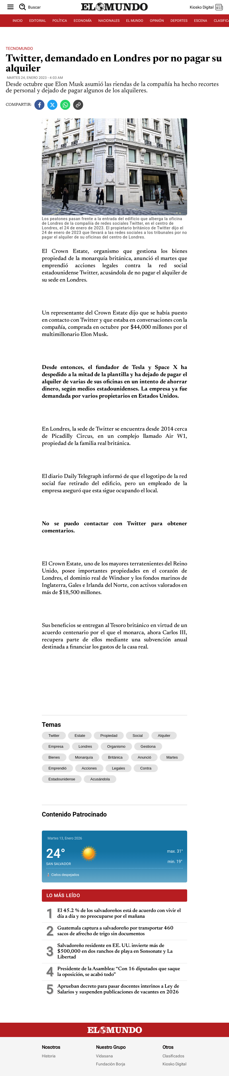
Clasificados (173, 1056)
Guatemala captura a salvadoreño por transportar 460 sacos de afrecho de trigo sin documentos (115, 931)
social (137, 735)
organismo (116, 746)
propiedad (108, 735)
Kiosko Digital (174, 1064)
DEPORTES (179, 21)
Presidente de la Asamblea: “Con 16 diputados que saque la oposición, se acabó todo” (118, 971)
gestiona (148, 746)
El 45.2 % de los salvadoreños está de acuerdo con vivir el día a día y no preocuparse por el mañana (119, 913)
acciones (89, 768)
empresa (55, 746)
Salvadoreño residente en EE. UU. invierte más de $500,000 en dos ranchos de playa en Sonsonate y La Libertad (115, 951)
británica (115, 757)
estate (80, 735)
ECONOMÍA (83, 21)
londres (85, 746)
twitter (53, 735)
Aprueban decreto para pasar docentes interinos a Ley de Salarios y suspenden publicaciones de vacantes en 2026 (118, 989)
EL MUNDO (134, 21)
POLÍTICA (59, 21)
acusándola (100, 779)
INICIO (18, 21)
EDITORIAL (37, 21)
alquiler (164, 735)
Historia (49, 1056)
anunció (144, 757)
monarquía (84, 757)
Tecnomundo (19, 48)
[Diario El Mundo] (114, 11)
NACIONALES (109, 21)
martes (172, 757)
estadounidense (61, 779)
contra (145, 768)
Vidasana (104, 1056)
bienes (54, 757)
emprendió (57, 768)
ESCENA (200, 21)
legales (118, 768)
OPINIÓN (157, 21)
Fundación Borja (110, 1064)
